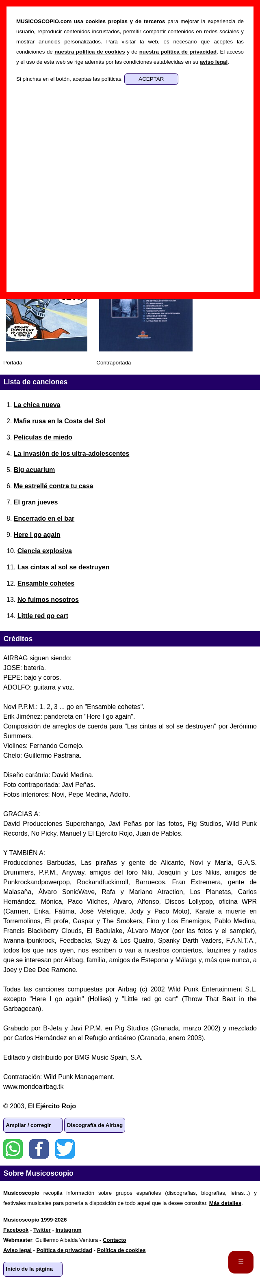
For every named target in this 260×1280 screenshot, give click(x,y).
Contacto (114, 1240)
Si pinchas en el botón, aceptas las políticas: (70, 79)
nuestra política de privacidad (178, 52)
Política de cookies (121, 1250)
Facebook (39, 1149)
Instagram (69, 1230)
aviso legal (214, 62)
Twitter (65, 1149)
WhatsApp (13, 1149)
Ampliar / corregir (28, 1125)
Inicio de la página (29, 1269)
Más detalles (225, 1203)
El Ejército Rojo (52, 1106)
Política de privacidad (64, 1250)
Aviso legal (17, 1250)
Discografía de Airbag (95, 1125)
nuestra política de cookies (89, 52)
